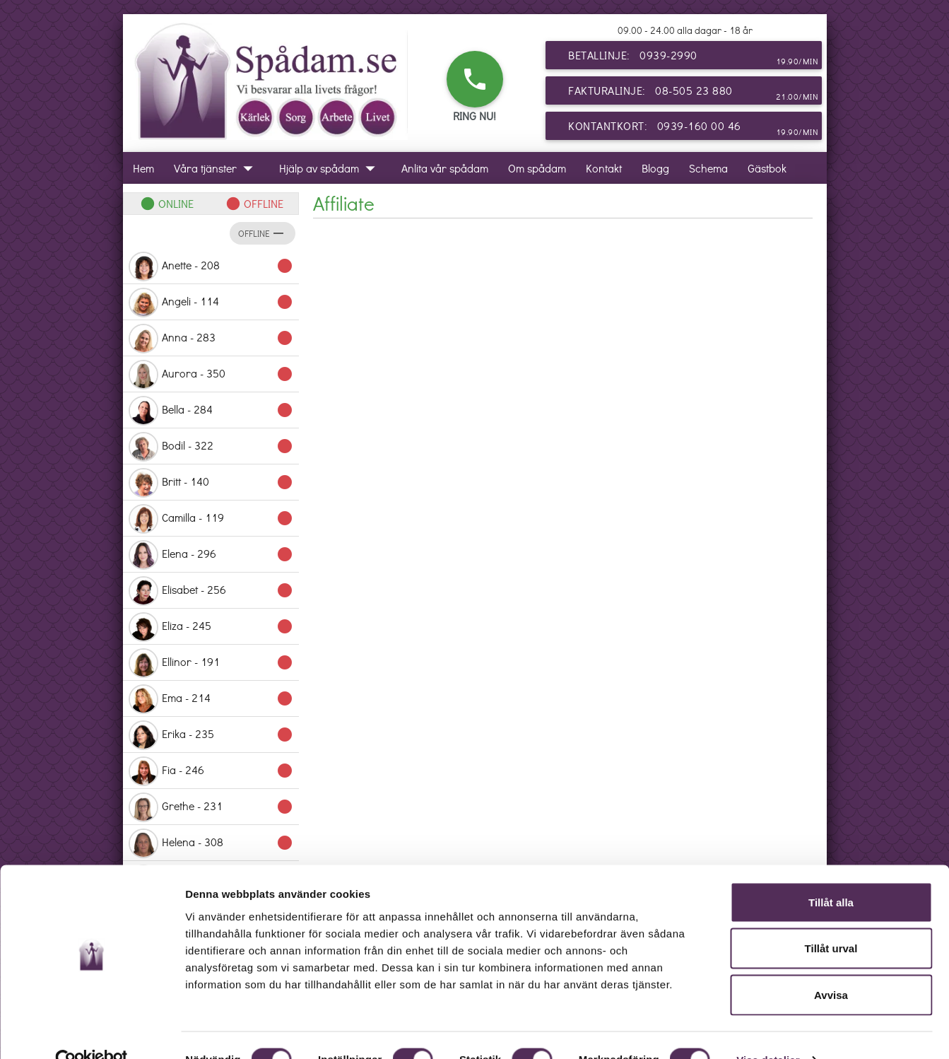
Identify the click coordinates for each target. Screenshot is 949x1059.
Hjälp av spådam (330, 168)
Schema (708, 167)
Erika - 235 (211, 735)
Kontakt (604, 167)
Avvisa (831, 966)
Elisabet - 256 (211, 591)
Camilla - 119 (211, 519)
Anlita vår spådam (444, 167)
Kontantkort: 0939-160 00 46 (693, 128)
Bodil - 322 (211, 447)
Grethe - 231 (211, 807)
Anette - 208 (211, 266)
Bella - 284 (211, 411)
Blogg (655, 167)
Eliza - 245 (211, 627)
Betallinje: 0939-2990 (693, 58)
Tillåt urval (831, 920)
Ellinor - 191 (211, 663)
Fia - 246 (211, 771)
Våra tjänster (216, 168)
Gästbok (767, 167)
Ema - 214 (211, 699)
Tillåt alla (831, 873)
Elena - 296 (211, 555)
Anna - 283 (211, 338)
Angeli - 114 (211, 302)
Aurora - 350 (211, 375)
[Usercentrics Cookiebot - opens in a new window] (91, 1031)
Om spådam (537, 167)
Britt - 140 (211, 483)
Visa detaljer (767, 1031)
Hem (143, 167)
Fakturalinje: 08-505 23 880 (693, 93)
